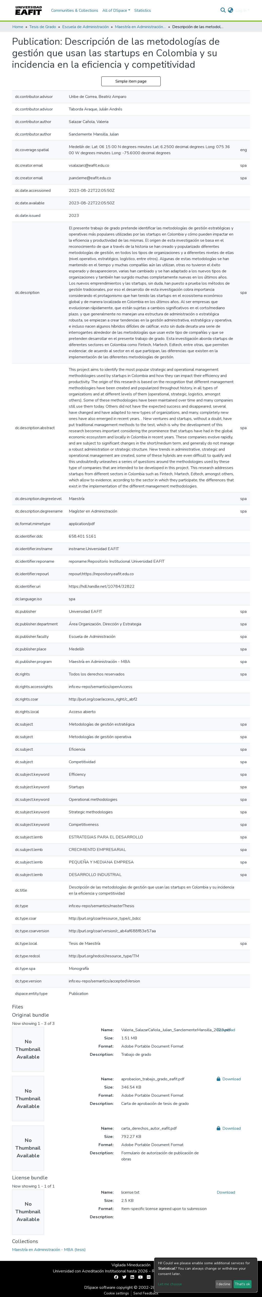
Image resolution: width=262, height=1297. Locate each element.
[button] (230, 10)
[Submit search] (223, 10)
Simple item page (131, 81)
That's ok (242, 1284)
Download (226, 1030)
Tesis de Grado (42, 27)
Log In (240, 10)
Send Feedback (145, 1293)
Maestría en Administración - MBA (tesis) (140, 27)
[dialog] (206, 1275)
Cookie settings (116, 1293)
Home (17, 27)
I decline (223, 1284)
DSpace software (99, 1287)
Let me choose (170, 1284)
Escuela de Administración (85, 27)
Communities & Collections (74, 10)
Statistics (142, 10)
